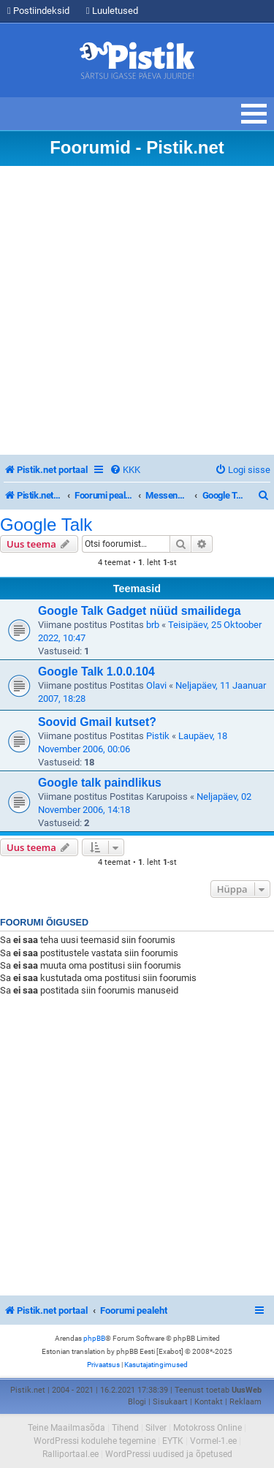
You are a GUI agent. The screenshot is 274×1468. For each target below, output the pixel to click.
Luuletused (112, 10)
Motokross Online (207, 1428)
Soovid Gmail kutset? (97, 722)
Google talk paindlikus (99, 782)
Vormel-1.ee (213, 1441)
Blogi (137, 1402)
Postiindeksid (38, 10)
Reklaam (245, 1402)
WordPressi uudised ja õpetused (168, 1454)
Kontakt (208, 1402)
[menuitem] (125, 469)
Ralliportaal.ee (70, 1454)
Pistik (158, 735)
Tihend (125, 1428)
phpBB (94, 1338)
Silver (156, 1428)
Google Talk (46, 524)
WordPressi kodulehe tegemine (95, 1441)
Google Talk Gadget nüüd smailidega (139, 611)
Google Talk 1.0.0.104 (96, 671)
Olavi (156, 685)
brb (152, 624)
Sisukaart (170, 1402)
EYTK (172, 1441)
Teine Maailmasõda (66, 1428)
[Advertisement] (137, 310)
